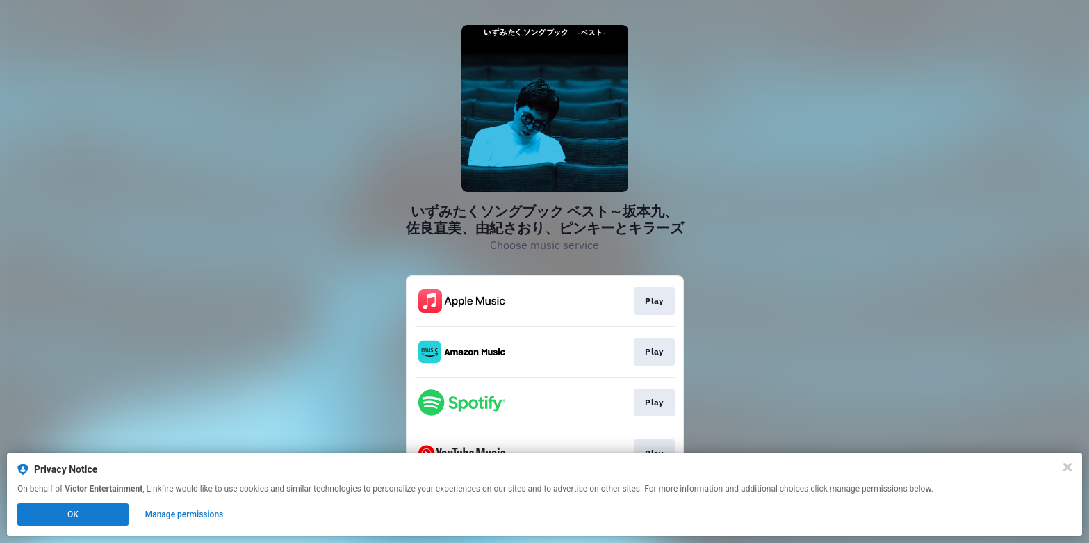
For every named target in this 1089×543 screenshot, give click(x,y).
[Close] (1067, 467)
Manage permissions (184, 514)
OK (73, 514)
